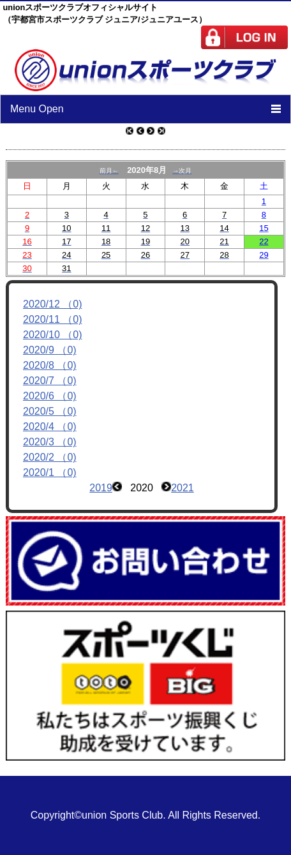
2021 (182, 487)
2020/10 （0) (52, 334)
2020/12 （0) (52, 304)
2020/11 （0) (52, 319)
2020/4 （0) (50, 426)
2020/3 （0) (50, 441)
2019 (100, 487)
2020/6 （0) (50, 395)
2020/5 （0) (50, 411)
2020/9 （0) (50, 350)
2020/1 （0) (50, 472)
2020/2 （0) (50, 457)
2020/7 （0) (50, 380)
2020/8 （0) (50, 365)
